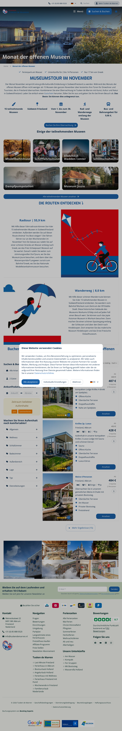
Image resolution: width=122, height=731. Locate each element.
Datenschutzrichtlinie (44, 373)
